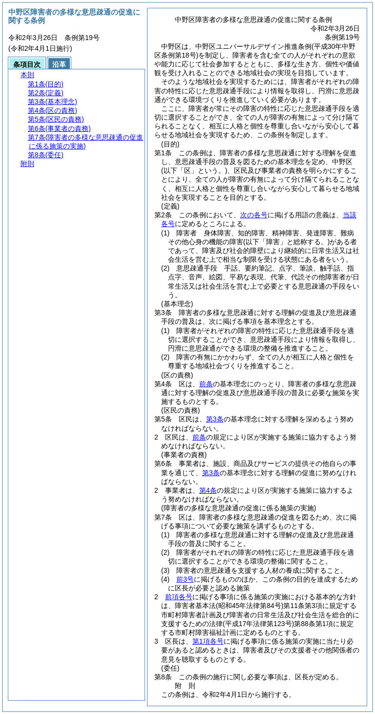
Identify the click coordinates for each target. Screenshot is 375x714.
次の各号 (254, 215)
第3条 (215, 419)
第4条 (208, 490)
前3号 (185, 579)
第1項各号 (208, 641)
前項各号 (178, 597)
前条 (206, 384)
